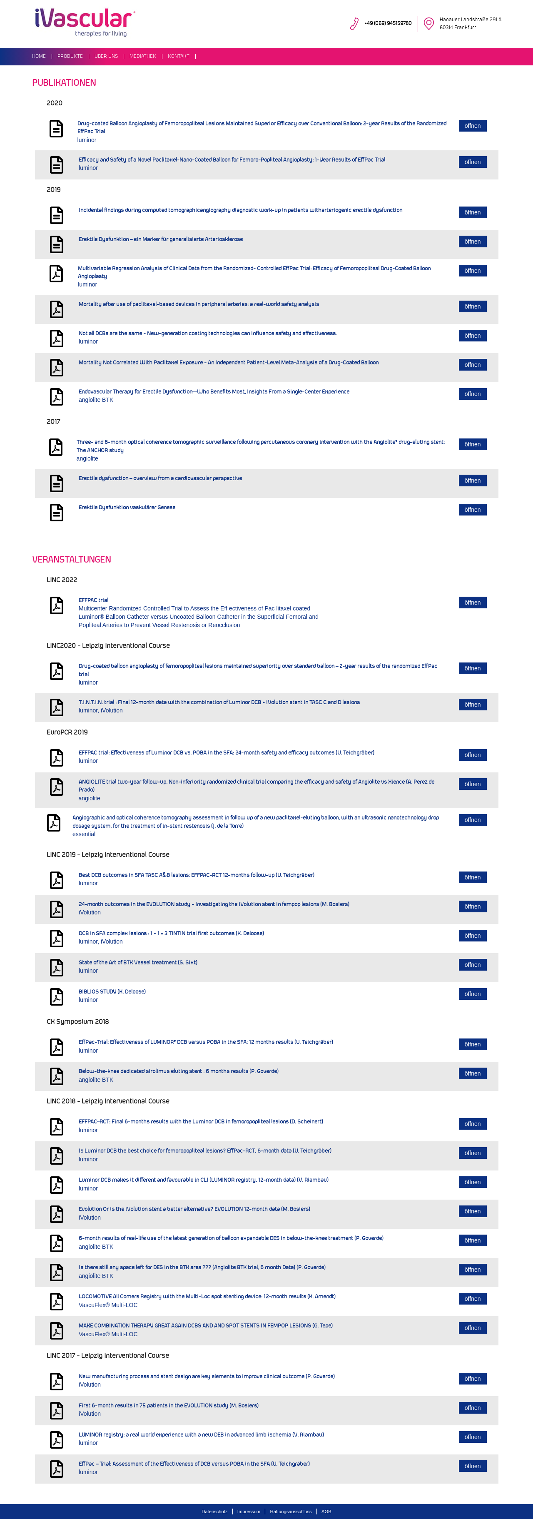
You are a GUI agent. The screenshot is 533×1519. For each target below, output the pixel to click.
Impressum (248, 1511)
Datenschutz (214, 1511)
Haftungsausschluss (291, 1511)
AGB (326, 1511)
